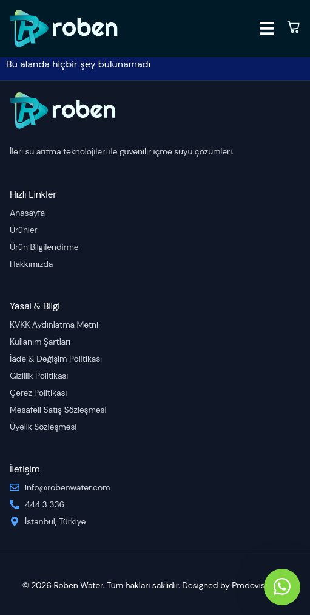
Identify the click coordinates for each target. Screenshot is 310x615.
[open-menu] (267, 30)
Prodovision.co (260, 585)
